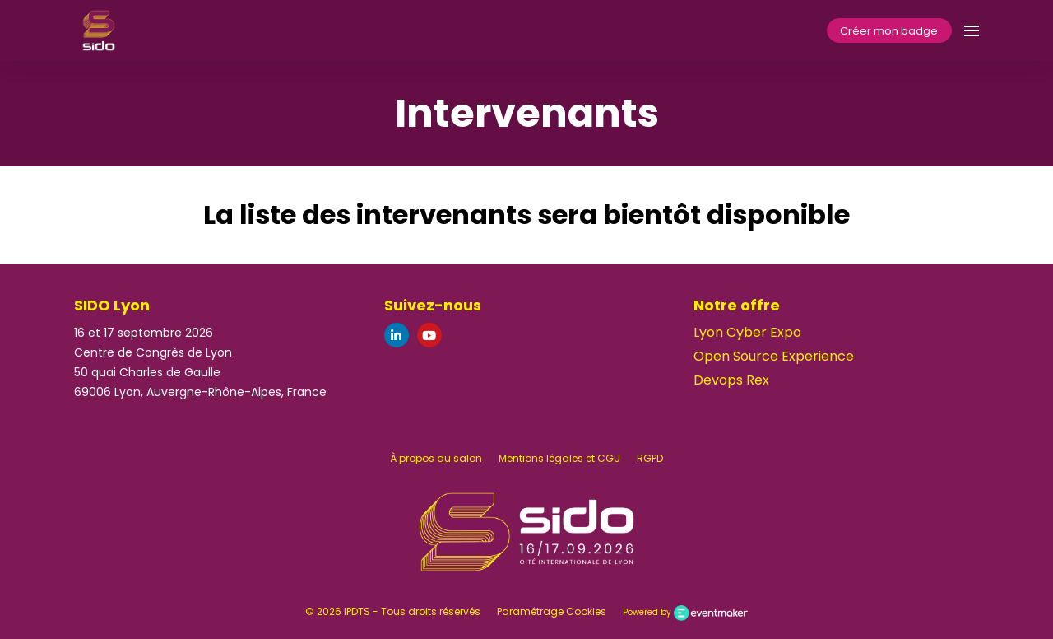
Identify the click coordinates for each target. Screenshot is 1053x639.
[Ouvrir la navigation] (971, 30)
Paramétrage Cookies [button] (551, 611)
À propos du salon (436, 458)
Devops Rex (731, 380)
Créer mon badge (889, 31)
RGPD (650, 458)
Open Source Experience (773, 356)
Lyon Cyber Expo (747, 332)
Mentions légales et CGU (559, 458)
